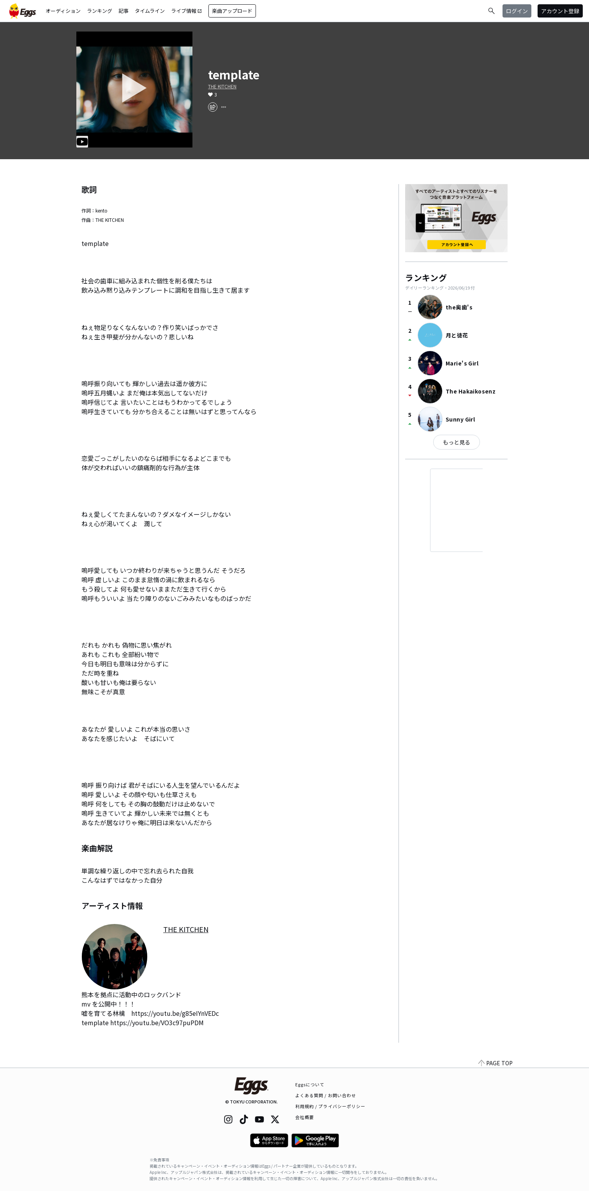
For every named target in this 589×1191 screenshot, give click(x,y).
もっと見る (456, 442)
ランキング (99, 10)
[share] (212, 107)
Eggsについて (310, 1084)
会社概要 (304, 1117)
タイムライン (150, 10)
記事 (123, 10)
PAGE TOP (495, 1063)
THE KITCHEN (222, 86)
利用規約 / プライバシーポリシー (330, 1106)
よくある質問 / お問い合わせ (325, 1095)
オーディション (63, 10)
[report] (223, 107)
